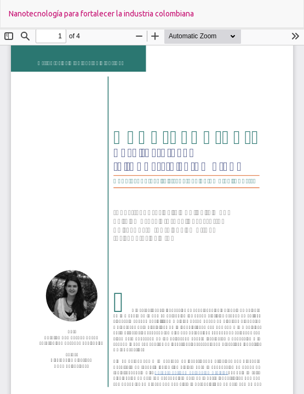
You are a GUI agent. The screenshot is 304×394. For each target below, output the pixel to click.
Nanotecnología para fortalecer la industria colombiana (101, 13)
